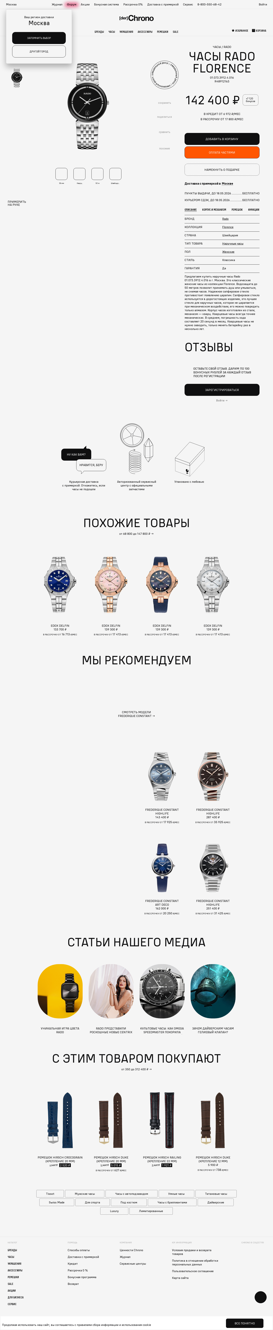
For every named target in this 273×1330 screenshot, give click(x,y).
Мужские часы (85, 1194)
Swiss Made (56, 1202)
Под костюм (128, 1202)
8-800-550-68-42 (209, 4)
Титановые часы (216, 1194)
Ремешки (162, 32)
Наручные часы (232, 243)
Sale (175, 32)
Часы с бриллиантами (172, 1202)
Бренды (99, 32)
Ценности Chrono (131, 1250)
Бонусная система (106, 4)
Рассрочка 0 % (78, 1270)
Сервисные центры (133, 1263)
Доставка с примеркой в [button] (209, 183)
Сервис (188, 4)
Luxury (114, 1211)
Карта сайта (180, 1278)
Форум (71, 4)
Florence (227, 227)
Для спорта (92, 1202)
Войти (263, 4)
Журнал (57, 4)
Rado (225, 219)
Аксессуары (145, 32)
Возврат (73, 1284)
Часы (111, 32)
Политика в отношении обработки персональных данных (195, 1262)
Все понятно (245, 1323)
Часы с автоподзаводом (131, 1194)
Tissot (50, 1194)
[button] (13, 4)
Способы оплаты (79, 1250)
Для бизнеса (16, 1297)
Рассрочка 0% (133, 4)
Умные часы (176, 1194)
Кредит (73, 1263)
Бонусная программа (82, 1277)
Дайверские (215, 1202)
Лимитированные (151, 1211)
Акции (85, 4)
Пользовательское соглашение (193, 1271)
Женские (228, 252)
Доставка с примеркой (163, 4)
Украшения (126, 32)
